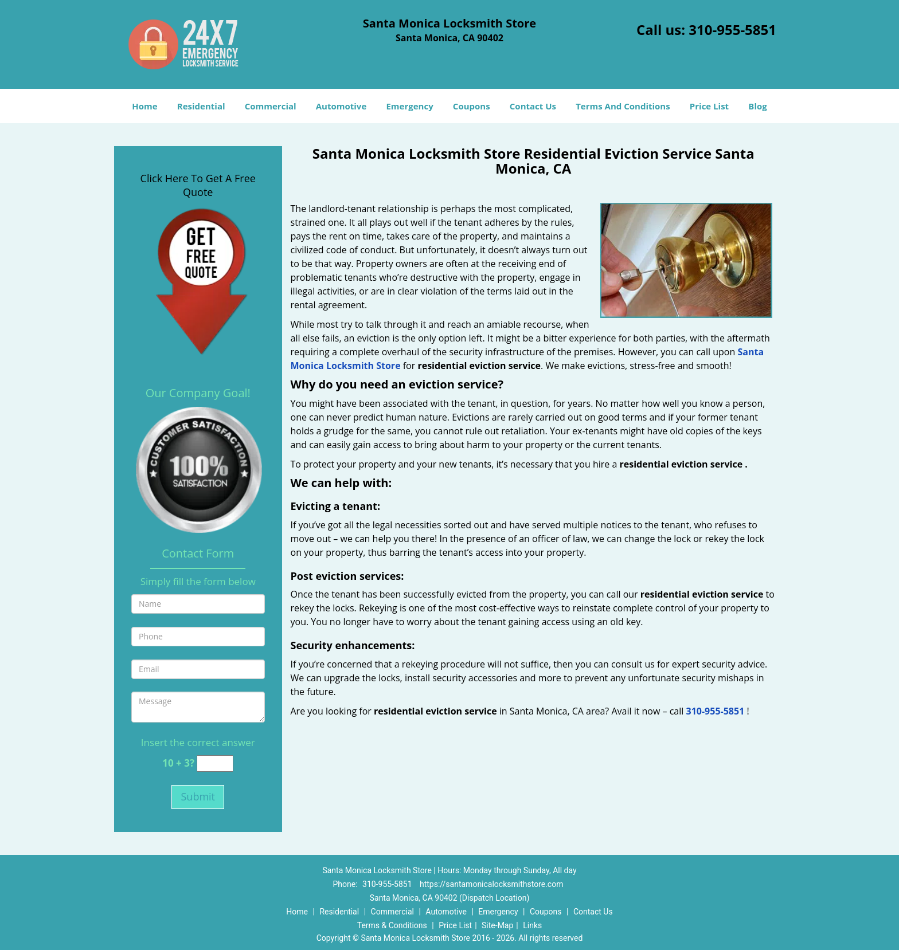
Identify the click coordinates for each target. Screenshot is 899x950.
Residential (201, 106)
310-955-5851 (732, 29)
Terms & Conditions (392, 925)
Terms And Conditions (623, 106)
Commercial (270, 106)
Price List (709, 106)
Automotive (341, 106)
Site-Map (497, 925)
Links (532, 925)
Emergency (409, 106)
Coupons (471, 106)
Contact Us (533, 106)
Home (144, 106)
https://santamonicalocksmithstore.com (491, 884)
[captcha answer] (215, 763)
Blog (757, 106)
